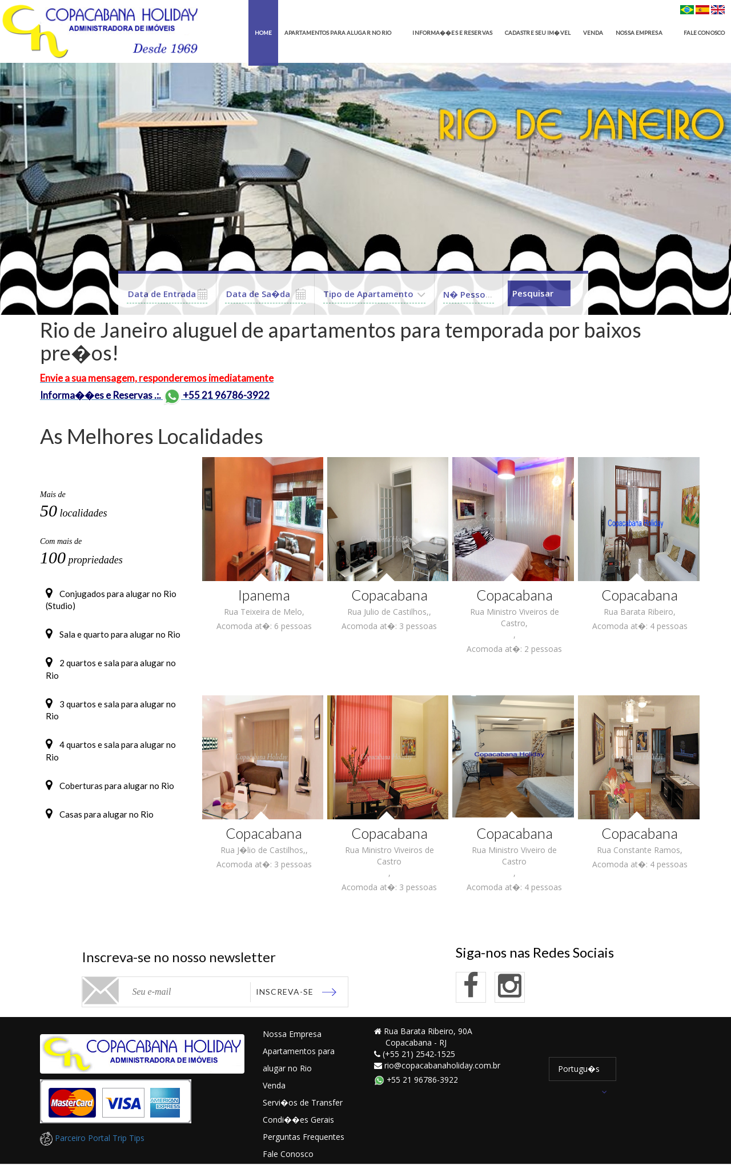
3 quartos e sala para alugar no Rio (111, 716)
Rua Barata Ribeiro (638, 611)
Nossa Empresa (292, 1034)
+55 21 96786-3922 (416, 1080)
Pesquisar (532, 293)
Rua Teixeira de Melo (263, 611)
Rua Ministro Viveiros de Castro (389, 855)
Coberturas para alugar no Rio (110, 795)
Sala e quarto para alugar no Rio (113, 636)
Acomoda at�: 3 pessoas (389, 625)
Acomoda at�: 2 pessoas (514, 648)
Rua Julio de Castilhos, (388, 611)
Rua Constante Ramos (638, 849)
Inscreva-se (285, 991)
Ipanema (264, 595)
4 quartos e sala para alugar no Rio (111, 758)
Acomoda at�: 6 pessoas (264, 625)
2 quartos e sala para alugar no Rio (111, 673)
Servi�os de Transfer (303, 1103)
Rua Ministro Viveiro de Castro (514, 855)
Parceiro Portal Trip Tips (92, 1138)
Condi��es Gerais (298, 1120)
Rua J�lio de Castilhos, (263, 849)
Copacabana (389, 595)
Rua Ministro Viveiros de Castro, (514, 617)
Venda (274, 1085)
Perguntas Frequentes (303, 1137)
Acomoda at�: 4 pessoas (640, 625)
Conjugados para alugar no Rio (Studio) (111, 599)
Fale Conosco (288, 1154)
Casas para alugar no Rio (100, 826)
